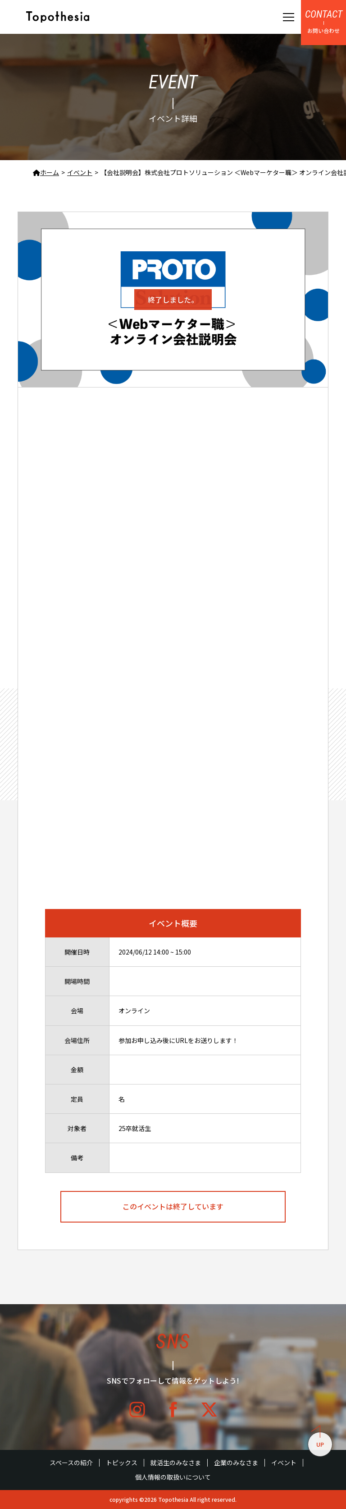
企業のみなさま (236, 1463)
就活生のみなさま (175, 1463)
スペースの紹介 (71, 1463)
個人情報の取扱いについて (173, 1477)
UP (317, 1440)
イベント (283, 1463)
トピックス (121, 1463)
